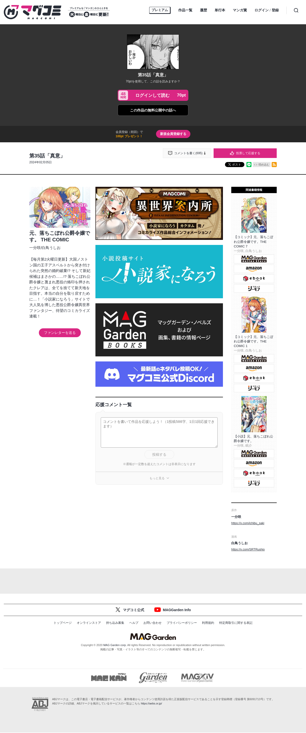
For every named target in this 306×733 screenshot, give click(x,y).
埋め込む (263, 164)
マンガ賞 (240, 10)
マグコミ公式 (133, 610)
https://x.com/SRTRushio (248, 549)
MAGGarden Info (177, 610)
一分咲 (35, 247)
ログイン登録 (266, 10)
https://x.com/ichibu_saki (247, 523)
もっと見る (157, 478)
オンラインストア (89, 623)
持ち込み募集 (115, 623)
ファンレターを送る (60, 333)
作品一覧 (185, 10)
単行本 (220, 10)
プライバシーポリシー (182, 623)
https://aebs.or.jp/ (151, 703)
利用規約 (208, 623)
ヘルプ (133, 623)
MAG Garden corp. (114, 645)
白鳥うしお (51, 247)
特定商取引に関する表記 (235, 623)
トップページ (63, 623)
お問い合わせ (152, 623)
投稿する (159, 454)
